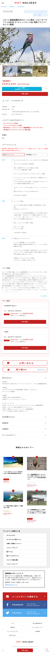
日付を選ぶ (25, 321)
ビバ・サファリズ (17, 114)
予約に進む (25, 93)
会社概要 (37, 631)
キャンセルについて (37, 627)
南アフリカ (12, 6)
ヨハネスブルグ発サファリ (40, 11)
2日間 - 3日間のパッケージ (40, 14)
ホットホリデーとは (12, 631)
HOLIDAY (26, 2)
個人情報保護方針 (37, 623)
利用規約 (12, 627)
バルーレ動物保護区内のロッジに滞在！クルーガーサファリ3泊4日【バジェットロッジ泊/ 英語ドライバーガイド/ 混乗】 (36, 511)
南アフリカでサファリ (13, 556)
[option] (25, 46)
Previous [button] (1, 71)
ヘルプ (12, 623)
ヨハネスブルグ (21, 6)
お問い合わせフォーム (11, 584)
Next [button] (48, 71)
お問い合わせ (26, 363)
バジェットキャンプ (12, 547)
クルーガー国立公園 (12, 560)
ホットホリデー (4, 6)
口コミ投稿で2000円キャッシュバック (22, 88)
